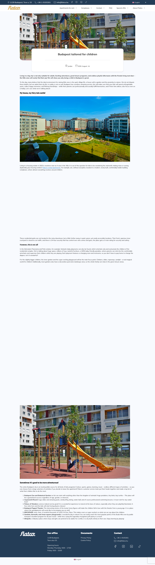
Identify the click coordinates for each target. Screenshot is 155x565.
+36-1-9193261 (44, 2)
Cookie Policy (86, 540)
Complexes (87, 8)
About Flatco (140, 8)
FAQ (110, 8)
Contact (101, 8)
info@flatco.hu (62, 2)
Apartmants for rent (69, 8)
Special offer (124, 8)
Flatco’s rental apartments (51, 168)
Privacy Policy (86, 538)
